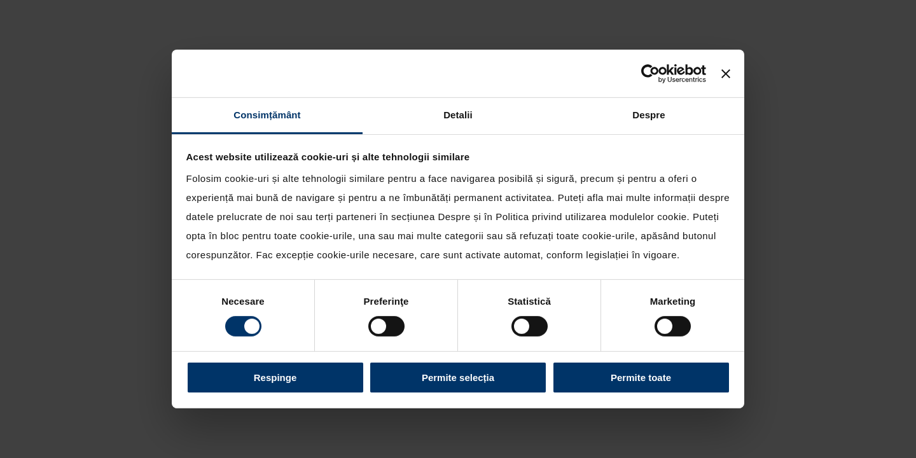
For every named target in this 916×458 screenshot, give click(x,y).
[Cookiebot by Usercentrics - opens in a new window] (650, 73)
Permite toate (641, 377)
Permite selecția (458, 377)
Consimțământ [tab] (266, 114)
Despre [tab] (648, 114)
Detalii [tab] (458, 114)
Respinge (275, 377)
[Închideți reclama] (725, 73)
